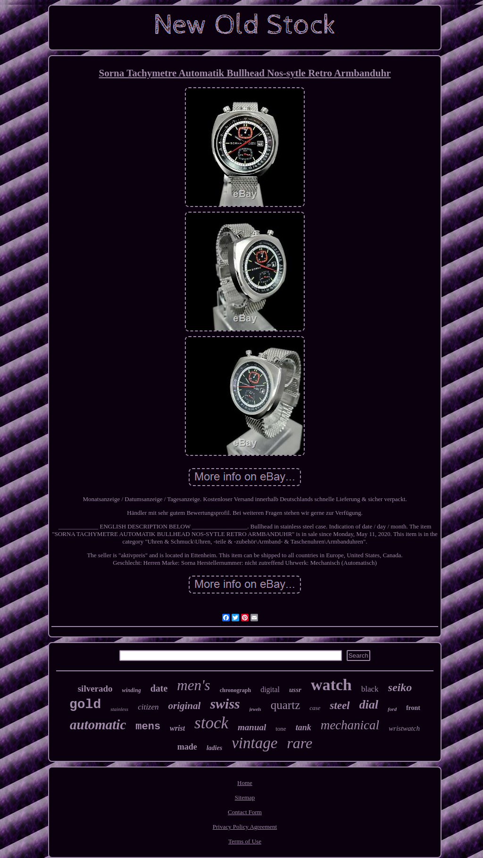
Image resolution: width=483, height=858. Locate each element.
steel (340, 705)
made (187, 746)
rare (299, 742)
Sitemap (245, 797)
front (413, 707)
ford (392, 709)
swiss (225, 703)
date (159, 688)
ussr (295, 689)
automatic (98, 724)
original (184, 705)
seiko (400, 687)
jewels (255, 709)
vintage (254, 742)
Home (244, 782)
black (370, 689)
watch (331, 684)
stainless (119, 709)
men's (193, 685)
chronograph (235, 690)
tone (280, 728)
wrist (177, 728)
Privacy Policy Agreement (245, 826)
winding (131, 690)
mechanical (350, 725)
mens (147, 727)
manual (252, 727)
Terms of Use (244, 841)
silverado (95, 688)
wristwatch (404, 728)
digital (270, 689)
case (314, 707)
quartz (285, 705)
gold (85, 704)
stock (211, 723)
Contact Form (245, 812)
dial (368, 704)
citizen (148, 706)
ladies (214, 747)
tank (303, 727)
